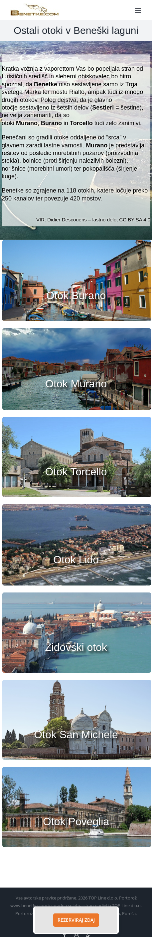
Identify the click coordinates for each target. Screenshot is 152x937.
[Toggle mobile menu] (138, 10)
